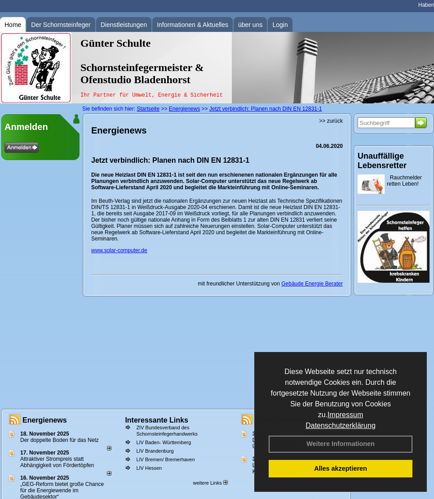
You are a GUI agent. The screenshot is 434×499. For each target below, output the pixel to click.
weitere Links (210, 483)
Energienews (44, 420)
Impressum (345, 415)
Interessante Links (156, 420)
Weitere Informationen (340, 443)
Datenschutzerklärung (341, 425)
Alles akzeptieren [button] (340, 468)
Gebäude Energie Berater (312, 284)
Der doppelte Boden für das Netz (59, 440)
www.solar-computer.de (119, 250)
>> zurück (331, 121)
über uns (250, 24)
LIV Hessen (149, 468)
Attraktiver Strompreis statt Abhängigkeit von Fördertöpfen (57, 462)
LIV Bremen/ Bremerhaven (165, 459)
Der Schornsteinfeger (60, 24)
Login (280, 24)
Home (12, 24)
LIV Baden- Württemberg (163, 442)
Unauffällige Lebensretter (382, 160)
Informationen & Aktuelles (192, 24)
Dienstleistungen (124, 24)
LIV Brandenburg (154, 451)
